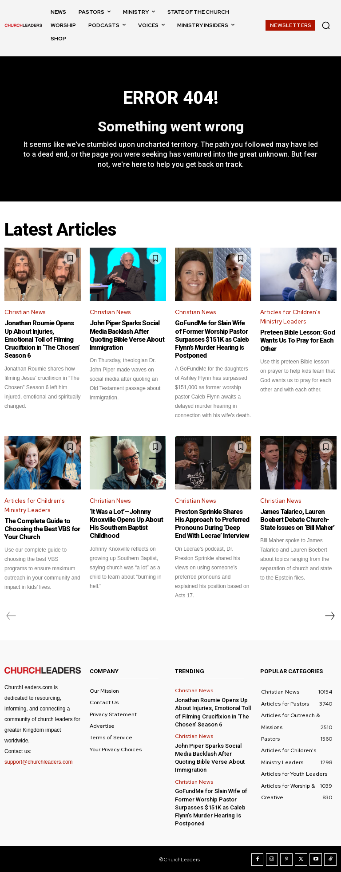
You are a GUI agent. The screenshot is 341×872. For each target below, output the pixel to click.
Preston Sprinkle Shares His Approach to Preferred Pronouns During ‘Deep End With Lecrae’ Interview (213, 523)
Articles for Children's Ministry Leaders (290, 317)
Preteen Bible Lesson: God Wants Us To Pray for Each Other (297, 341)
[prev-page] (11, 615)
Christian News (24, 312)
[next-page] (329, 615)
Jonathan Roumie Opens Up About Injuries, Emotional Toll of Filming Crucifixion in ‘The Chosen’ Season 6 (41, 339)
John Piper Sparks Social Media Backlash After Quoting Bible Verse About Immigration (126, 335)
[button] (326, 25)
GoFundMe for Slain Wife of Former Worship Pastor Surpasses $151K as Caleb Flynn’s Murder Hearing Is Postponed (213, 339)
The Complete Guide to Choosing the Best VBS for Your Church (41, 529)
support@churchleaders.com (38, 761)
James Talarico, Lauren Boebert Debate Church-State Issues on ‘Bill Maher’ (297, 519)
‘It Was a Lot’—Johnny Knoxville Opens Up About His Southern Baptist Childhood (125, 523)
